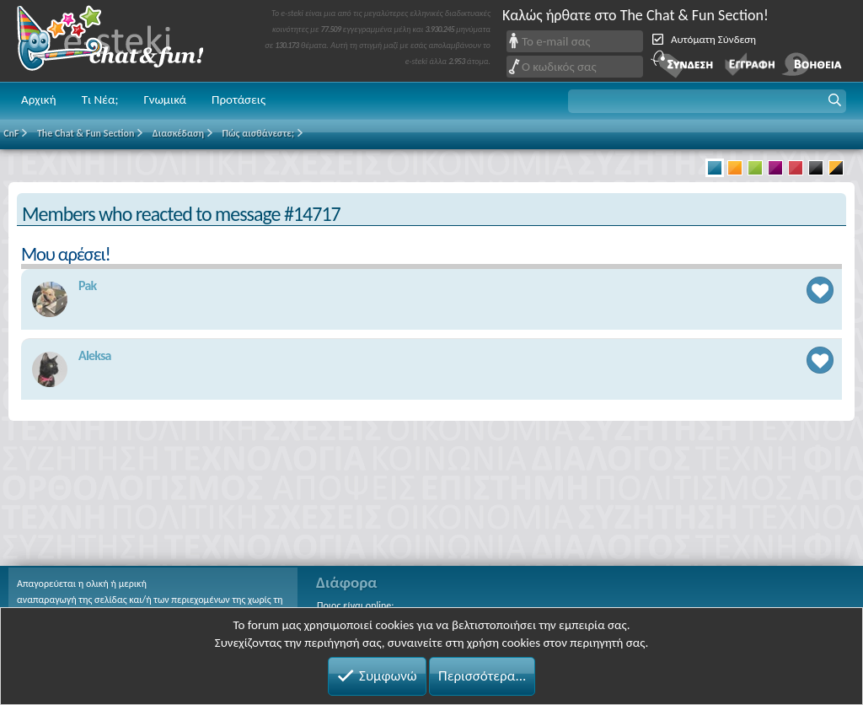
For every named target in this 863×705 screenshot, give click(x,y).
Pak (87, 285)
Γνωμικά (164, 99)
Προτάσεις (238, 99)
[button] (707, 101)
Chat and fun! (122, 41)
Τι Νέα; (100, 99)
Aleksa (94, 355)
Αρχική (38, 99)
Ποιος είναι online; (355, 605)
